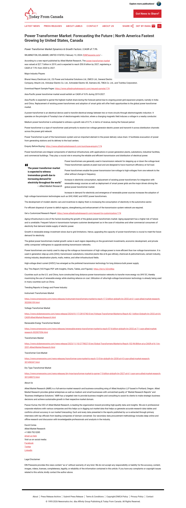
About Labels (74, 26)
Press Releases (53, 26)
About (35, 496)
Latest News (32, 26)
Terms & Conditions (95, 496)
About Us (108, 26)
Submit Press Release (73, 496)
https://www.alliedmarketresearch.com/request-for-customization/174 (89, 213)
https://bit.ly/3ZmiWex (104, 269)
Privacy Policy (137, 496)
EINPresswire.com (91, 55)
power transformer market (98, 61)
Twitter (28, 447)
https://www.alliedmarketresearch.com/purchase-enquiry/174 (74, 146)
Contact (92, 26)
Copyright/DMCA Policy (117, 496)
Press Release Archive (51, 496)
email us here (31, 436)
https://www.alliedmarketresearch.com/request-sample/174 (82, 88)
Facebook (29, 443)
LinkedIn (28, 450)
